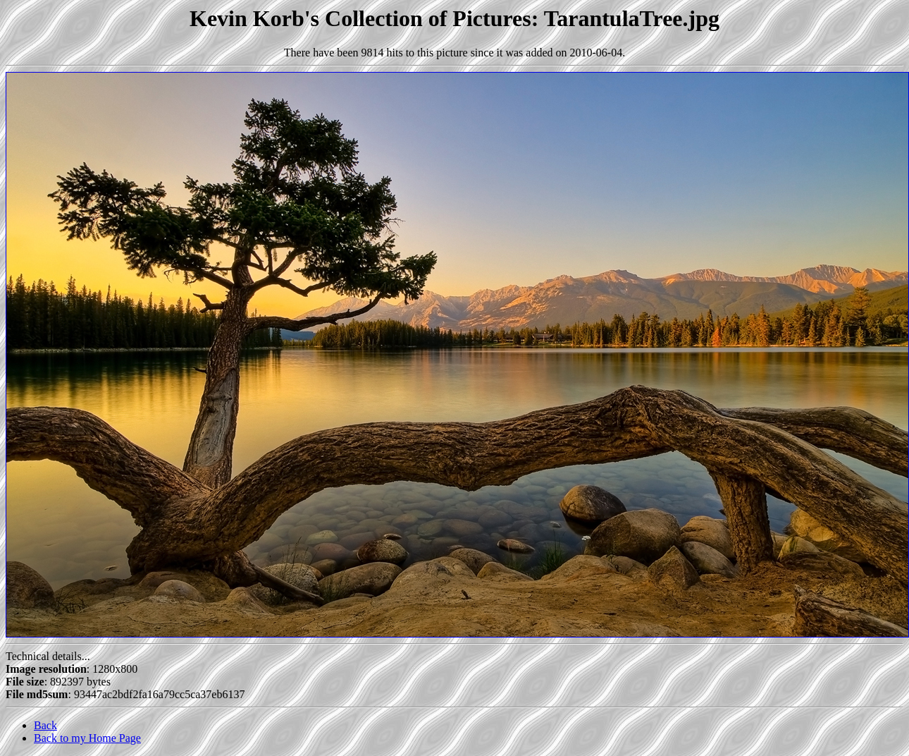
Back (45, 725)
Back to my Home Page (87, 738)
